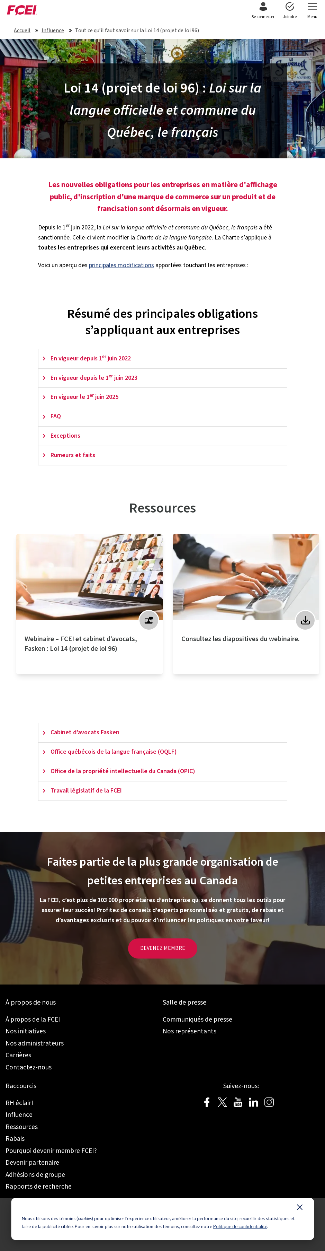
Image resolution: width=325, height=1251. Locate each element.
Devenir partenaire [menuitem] (32, 1162)
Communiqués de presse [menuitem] (197, 1019)
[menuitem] (263, 11)
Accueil (22, 30)
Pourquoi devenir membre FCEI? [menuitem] (51, 1151)
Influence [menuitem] (19, 1115)
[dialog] (162, 1219)
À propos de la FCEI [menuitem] (33, 1019)
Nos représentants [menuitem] (189, 1031)
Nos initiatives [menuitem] (26, 1031)
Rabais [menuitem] (15, 1139)
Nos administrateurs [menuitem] (35, 1043)
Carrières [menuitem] (18, 1055)
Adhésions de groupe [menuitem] (35, 1175)
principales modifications (121, 265)
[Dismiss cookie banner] (299, 1209)
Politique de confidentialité (240, 1226)
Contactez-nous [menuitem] (29, 1067)
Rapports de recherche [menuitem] (39, 1186)
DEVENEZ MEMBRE (162, 948)
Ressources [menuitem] (22, 1127)
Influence (53, 30)
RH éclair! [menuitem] (19, 1103)
